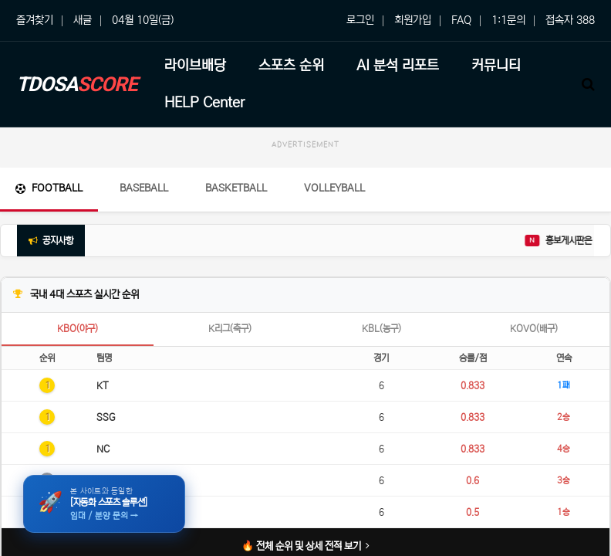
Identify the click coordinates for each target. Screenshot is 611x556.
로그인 (360, 20)
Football (49, 188)
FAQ (461, 20)
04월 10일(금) (143, 20)
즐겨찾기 (34, 20)
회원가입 (412, 20)
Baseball (144, 188)
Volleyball (334, 188)
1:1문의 (508, 20)
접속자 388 (570, 20)
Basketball (236, 188)
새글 (82, 20)
